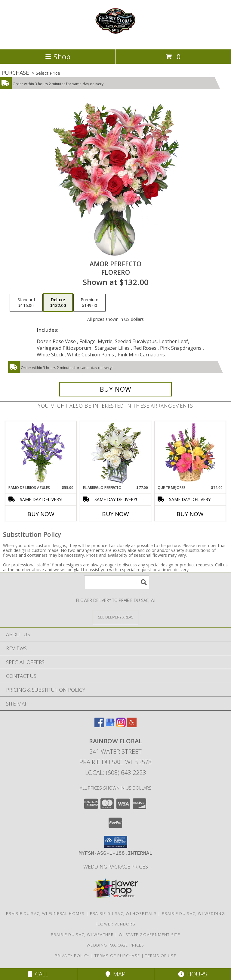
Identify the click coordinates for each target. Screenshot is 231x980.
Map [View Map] (115, 974)
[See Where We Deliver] (115, 617)
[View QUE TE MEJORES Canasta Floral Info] (190, 453)
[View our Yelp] (132, 725)
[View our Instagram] (121, 725)
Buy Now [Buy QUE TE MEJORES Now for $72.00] (190, 514)
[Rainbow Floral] (115, 40)
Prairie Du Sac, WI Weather (82, 934)
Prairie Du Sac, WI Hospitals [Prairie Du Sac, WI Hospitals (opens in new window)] (123, 913)
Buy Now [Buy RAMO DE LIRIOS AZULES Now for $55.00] (40, 514)
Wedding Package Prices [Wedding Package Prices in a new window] (115, 866)
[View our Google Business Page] (110, 725)
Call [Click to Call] (38, 974)
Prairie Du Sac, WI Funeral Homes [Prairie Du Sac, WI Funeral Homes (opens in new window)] (45, 913)
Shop (57, 56)
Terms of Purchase (117, 955)
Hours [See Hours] (192, 974)
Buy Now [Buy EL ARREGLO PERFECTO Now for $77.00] (115, 514)
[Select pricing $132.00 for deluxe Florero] (58, 303)
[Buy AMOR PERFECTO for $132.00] (115, 389)
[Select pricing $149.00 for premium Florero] (89, 303)
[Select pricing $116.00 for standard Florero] (26, 303)
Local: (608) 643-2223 (115, 773)
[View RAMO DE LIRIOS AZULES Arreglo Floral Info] (41, 453)
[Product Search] (116, 582)
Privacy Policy (72, 955)
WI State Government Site (149, 934)
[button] (115, 842)
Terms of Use (160, 955)
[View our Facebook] (99, 725)
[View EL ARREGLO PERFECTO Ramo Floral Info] (116, 453)
